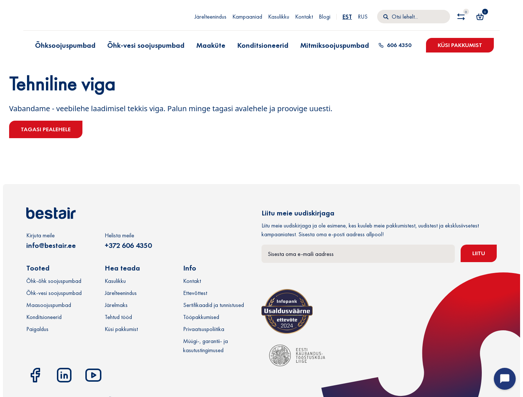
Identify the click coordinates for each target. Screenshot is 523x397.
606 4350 (394, 45)
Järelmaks (116, 305)
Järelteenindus (210, 16)
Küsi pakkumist (460, 45)
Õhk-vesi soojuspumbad (146, 45)
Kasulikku (278, 16)
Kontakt (304, 16)
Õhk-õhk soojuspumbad (53, 281)
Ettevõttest (195, 293)
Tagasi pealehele (46, 129)
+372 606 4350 (128, 245)
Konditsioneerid (262, 45)
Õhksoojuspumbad (65, 45)
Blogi (324, 16)
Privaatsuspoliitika (203, 329)
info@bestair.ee (51, 245)
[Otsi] (413, 17)
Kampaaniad (247, 16)
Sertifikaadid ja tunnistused (213, 305)
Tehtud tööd (118, 317)
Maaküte (210, 45)
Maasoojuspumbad (48, 305)
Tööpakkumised (201, 317)
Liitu (478, 253)
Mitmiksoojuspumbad (334, 45)
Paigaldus (37, 329)
